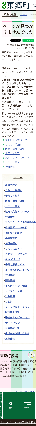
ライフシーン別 (13, 291)
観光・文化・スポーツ (17, 157)
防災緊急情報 (12, 312)
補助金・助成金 (13, 232)
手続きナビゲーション (17, 317)
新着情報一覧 (12, 328)
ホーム (23, 14)
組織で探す (11, 185)
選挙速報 (10, 338)
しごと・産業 (12, 162)
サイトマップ (12, 322)
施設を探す (11, 243)
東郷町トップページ (16, 140)
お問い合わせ (1, 407)
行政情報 (10, 166)
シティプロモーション (17, 307)
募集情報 (10, 280)
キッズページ (12, 259)
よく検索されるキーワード (19, 269)
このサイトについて (16, 254)
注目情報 (10, 275)
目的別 (8, 301)
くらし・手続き (13, 144)
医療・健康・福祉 (14, 149)
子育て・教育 (12, 153)
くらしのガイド (13, 248)
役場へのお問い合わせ (17, 333)
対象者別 (10, 296)
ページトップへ (31, 354)
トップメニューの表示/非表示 (18, 422)
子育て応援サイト (15, 264)
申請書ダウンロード (16, 227)
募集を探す (11, 238)
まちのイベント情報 (16, 285)
